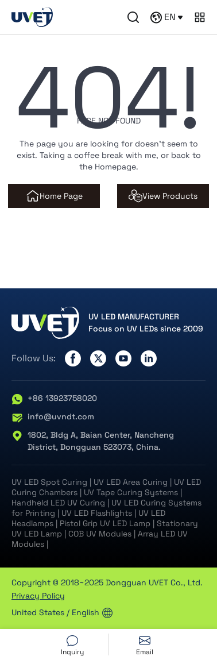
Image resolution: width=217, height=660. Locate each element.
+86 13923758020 (54, 398)
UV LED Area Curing (131, 482)
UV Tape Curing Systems (131, 492)
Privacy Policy (38, 595)
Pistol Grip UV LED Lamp (105, 523)
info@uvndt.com (52, 417)
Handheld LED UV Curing (58, 502)
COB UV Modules (99, 533)
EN (166, 17)
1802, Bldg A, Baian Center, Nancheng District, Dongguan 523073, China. (92, 441)
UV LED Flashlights (96, 513)
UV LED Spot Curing (49, 482)
